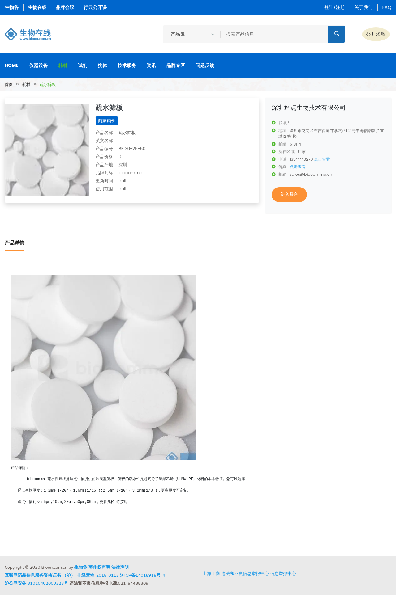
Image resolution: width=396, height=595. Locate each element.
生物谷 (12, 7)
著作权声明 (99, 567)
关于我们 (363, 7)
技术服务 (127, 65)
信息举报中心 (283, 573)
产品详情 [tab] (14, 242)
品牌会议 (65, 7)
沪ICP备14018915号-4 (142, 575)
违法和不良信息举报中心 (245, 573)
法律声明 (120, 567)
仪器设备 (38, 65)
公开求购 (376, 34)
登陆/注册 (334, 7)
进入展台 (289, 194)
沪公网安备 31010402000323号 (36, 583)
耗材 (62, 65)
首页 (9, 84)
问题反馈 (205, 65)
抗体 (102, 65)
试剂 (82, 65)
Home (12, 65)
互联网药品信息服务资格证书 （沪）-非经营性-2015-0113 (62, 575)
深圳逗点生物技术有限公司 (309, 107)
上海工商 (211, 573)
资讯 (151, 65)
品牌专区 (175, 65)
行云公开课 (95, 7)
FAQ (386, 7)
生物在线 (37, 7)
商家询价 (106, 121)
